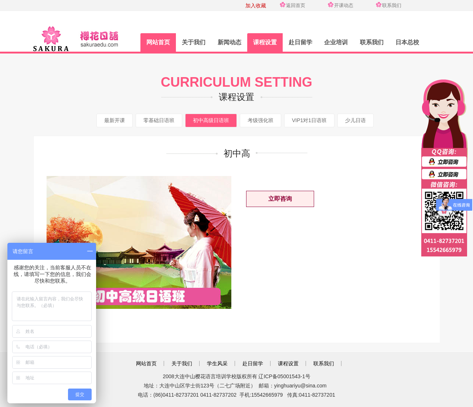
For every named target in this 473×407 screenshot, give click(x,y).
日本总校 (407, 42)
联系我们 (391, 5)
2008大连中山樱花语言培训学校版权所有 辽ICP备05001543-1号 (236, 376)
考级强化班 (260, 120)
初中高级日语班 (211, 120)
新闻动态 (229, 42)
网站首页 (158, 42)
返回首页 (295, 5)
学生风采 (217, 363)
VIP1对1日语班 (309, 120)
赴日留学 (300, 42)
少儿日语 (355, 120)
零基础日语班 (158, 120)
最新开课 (114, 120)
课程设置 (265, 42)
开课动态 (343, 5)
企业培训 (336, 42)
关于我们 (193, 42)
